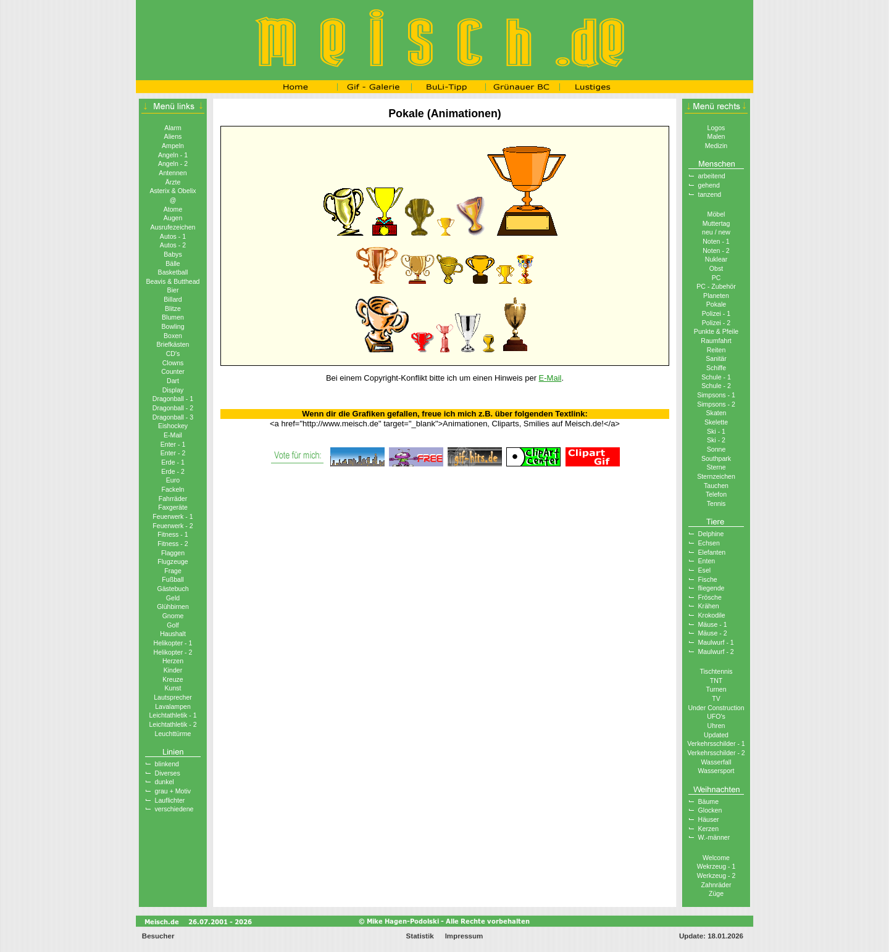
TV (716, 698)
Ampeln (173, 145)
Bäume (708, 801)
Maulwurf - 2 (716, 651)
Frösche (710, 597)
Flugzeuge (172, 561)
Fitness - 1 (172, 534)
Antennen (172, 172)
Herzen (172, 660)
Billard (173, 299)
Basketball (173, 272)
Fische (707, 579)
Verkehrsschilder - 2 (716, 752)
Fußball (172, 579)
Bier (173, 290)
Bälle (172, 263)
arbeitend (711, 176)
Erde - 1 (173, 462)
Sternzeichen (716, 476)
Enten (707, 561)
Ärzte (173, 182)
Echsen (709, 543)
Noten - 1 (716, 241)
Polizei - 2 (716, 322)
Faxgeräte (173, 507)
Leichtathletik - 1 (172, 715)
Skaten (716, 412)
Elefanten (712, 552)
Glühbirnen (173, 606)
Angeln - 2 (173, 163)
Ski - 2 (716, 440)
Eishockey (173, 425)
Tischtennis (715, 671)
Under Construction (716, 707)
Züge (716, 893)
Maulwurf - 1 (716, 642)
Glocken (710, 810)
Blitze (173, 308)
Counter (173, 371)
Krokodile (711, 615)
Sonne (716, 449)
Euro (173, 480)
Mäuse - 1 (712, 624)
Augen (173, 217)
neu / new (716, 232)
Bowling (172, 326)
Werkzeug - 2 (716, 875)
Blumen (173, 317)
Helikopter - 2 (173, 652)
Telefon (716, 494)
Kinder (173, 670)
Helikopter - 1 (173, 643)
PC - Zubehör (716, 286)
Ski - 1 (716, 431)
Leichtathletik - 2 (172, 724)
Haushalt (173, 633)
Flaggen (173, 553)
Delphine (711, 533)
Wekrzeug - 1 (716, 866)
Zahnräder (716, 884)
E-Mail (173, 435)
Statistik (420, 936)
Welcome (716, 857)
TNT (716, 680)
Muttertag (716, 223)
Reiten (716, 350)
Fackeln (172, 489)
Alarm (173, 127)
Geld (173, 598)
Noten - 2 (716, 250)
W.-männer (714, 837)
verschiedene (174, 809)
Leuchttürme (173, 733)
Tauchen (716, 485)
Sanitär (716, 358)
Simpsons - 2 (716, 404)
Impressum (464, 936)
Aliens (173, 136)
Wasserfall (716, 762)
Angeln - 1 (173, 155)
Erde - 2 (173, 471)
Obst (716, 268)
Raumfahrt (716, 340)
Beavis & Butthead (172, 281)
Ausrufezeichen (173, 227)
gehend (709, 185)
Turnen (716, 689)
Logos (716, 127)
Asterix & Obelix (172, 190)
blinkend (167, 764)
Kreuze (172, 679)
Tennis (716, 503)
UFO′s (716, 716)
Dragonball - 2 (172, 408)
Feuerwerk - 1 (172, 516)
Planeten (716, 295)
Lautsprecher (173, 697)
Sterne (715, 467)
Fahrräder (173, 498)
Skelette (716, 422)
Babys (173, 254)
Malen (716, 136)
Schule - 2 (716, 385)
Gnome (173, 615)
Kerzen (708, 828)
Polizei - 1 (716, 313)
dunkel (164, 781)
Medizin (716, 145)
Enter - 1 (173, 444)
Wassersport (716, 770)
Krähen (708, 606)
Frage (173, 570)
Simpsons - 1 (716, 395)
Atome (173, 209)
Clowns (173, 362)
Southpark (716, 458)
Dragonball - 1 (172, 398)
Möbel (716, 214)
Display (173, 390)
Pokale (716, 304)
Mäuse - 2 (712, 633)
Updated (716, 735)
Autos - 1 (173, 236)
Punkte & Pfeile (716, 331)
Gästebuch (172, 588)
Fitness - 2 (172, 543)
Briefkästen (173, 344)
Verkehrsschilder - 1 (716, 743)
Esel (704, 570)
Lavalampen (173, 706)
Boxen (173, 335)
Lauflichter (170, 800)
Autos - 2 (173, 245)
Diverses (167, 773)
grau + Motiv (173, 791)
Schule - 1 (716, 377)
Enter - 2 (173, 453)
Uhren (716, 725)
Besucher (157, 936)
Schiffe (716, 367)
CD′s (173, 353)
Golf (172, 625)
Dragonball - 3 (172, 417)
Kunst (172, 688)
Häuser (708, 819)
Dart (173, 380)
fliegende (711, 588)
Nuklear (716, 259)
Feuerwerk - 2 (172, 525)
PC (716, 277)
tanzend (710, 194)
